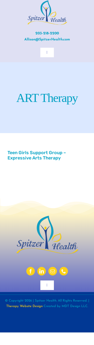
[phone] (63, 271)
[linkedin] (41, 271)
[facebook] (30, 271)
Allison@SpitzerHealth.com (47, 39)
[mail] (52, 271)
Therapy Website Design (24, 306)
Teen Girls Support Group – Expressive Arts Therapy (37, 155)
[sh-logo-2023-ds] (47, 217)
